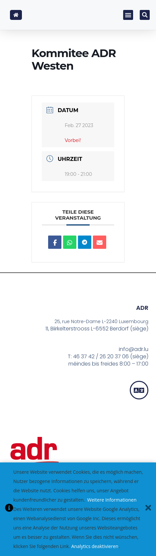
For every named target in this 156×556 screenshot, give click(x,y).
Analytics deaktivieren (94, 546)
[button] (128, 15)
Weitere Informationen (111, 500)
